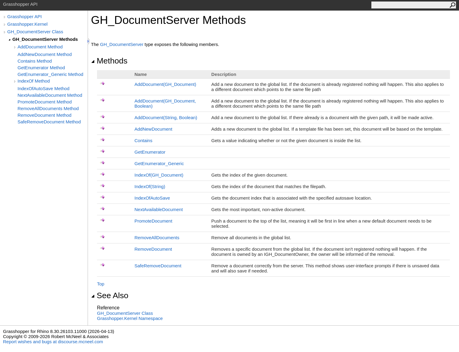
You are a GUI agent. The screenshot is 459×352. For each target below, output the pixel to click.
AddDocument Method (40, 46)
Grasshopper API (24, 16)
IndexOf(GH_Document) (158, 175)
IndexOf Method (34, 80)
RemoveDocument (153, 249)
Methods (109, 60)
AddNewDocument (153, 129)
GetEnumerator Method (41, 67)
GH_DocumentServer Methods (45, 39)
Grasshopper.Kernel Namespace (130, 318)
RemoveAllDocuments (156, 237)
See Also (109, 295)
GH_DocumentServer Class (35, 31)
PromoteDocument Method (45, 101)
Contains (143, 140)
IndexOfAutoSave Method (43, 88)
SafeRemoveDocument (157, 265)
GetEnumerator (150, 152)
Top (100, 283)
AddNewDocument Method (45, 54)
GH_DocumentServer (121, 44)
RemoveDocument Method (44, 115)
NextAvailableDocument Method (50, 95)
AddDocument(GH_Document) (165, 84)
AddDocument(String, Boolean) (165, 117)
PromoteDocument (153, 220)
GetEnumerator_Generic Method (50, 74)
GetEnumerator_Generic (159, 163)
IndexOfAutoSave (152, 197)
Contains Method (35, 61)
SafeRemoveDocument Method (49, 121)
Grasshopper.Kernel (27, 24)
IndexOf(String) (149, 186)
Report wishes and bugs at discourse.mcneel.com (53, 341)
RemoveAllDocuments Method (48, 108)
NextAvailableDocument (158, 209)
